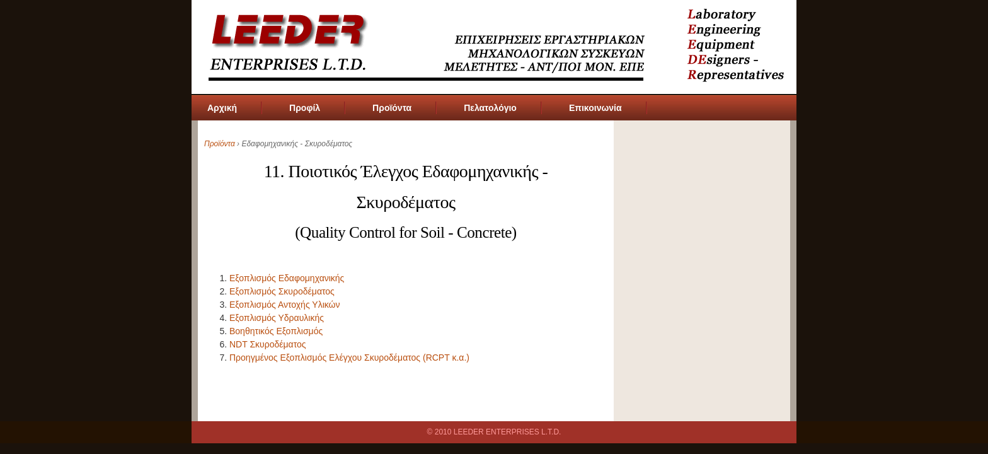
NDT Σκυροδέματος (267, 344)
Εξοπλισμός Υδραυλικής (276, 318)
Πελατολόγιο (490, 108)
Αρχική (222, 108)
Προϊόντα (391, 108)
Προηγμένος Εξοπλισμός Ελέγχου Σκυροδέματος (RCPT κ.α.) (349, 357)
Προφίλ (304, 108)
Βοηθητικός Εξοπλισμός (276, 331)
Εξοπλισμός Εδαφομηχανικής (286, 278)
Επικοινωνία (595, 108)
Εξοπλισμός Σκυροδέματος (282, 291)
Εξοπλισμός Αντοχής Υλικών (284, 305)
